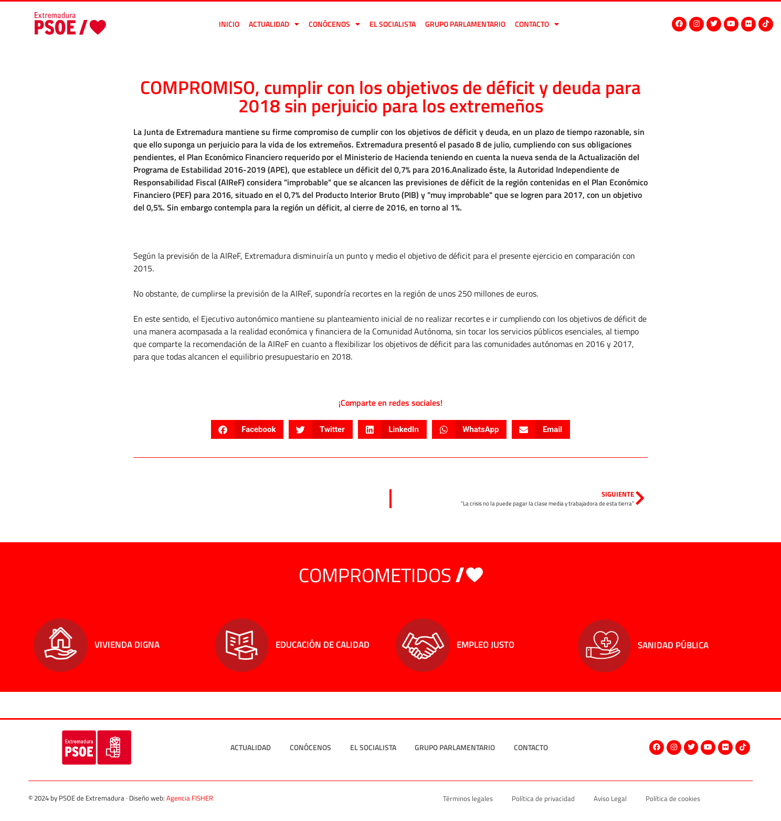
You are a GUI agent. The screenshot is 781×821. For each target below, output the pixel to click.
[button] (247, 429)
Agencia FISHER (189, 798)
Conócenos (334, 24)
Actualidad (274, 24)
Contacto (537, 24)
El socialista (393, 23)
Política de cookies (673, 798)
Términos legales (468, 798)
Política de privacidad (543, 798)
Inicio (229, 23)
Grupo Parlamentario (465, 23)
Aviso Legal (610, 798)
